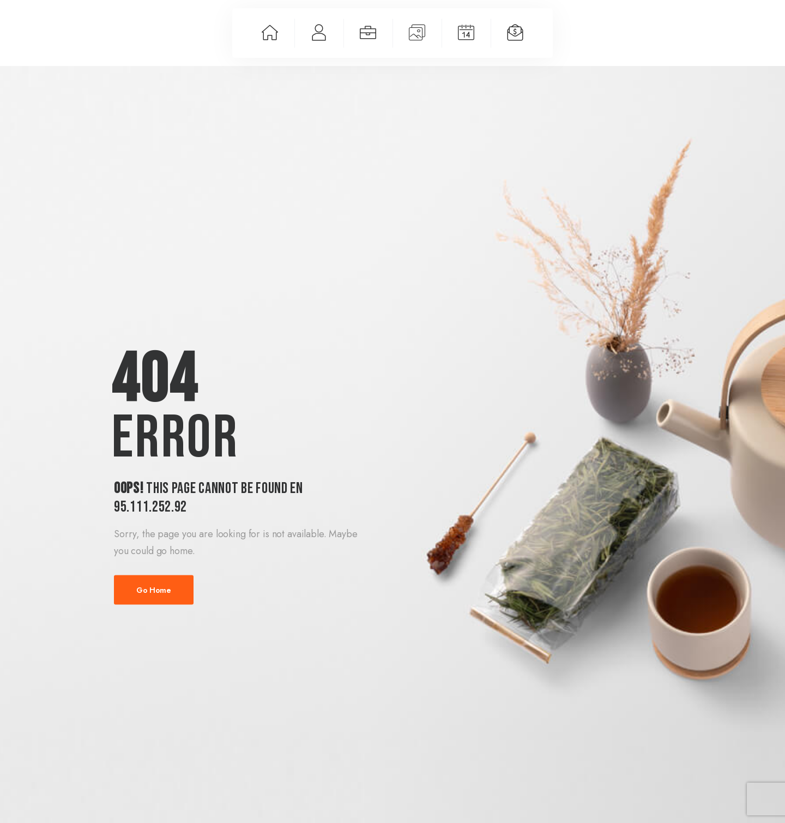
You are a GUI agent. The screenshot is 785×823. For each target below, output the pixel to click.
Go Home (153, 590)
